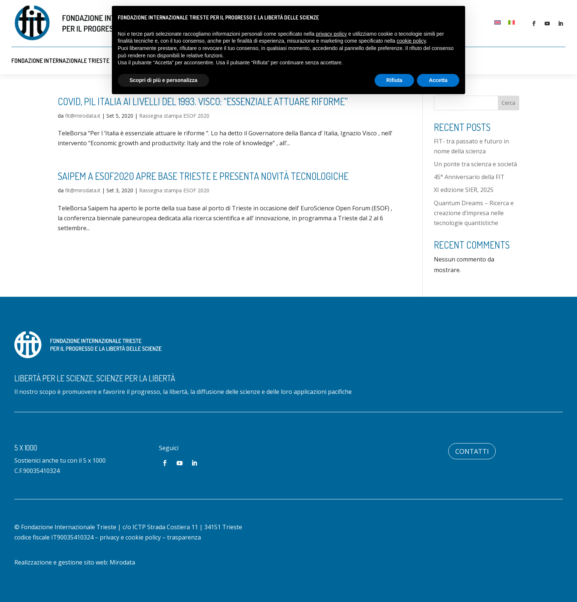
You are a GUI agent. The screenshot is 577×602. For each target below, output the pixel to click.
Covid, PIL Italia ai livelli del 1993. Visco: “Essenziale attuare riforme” (203, 101)
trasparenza (184, 537)
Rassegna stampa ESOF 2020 (174, 115)
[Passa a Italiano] (511, 22)
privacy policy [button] (331, 34)
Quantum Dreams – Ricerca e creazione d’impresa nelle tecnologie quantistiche (474, 213)
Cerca (508, 102)
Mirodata (122, 562)
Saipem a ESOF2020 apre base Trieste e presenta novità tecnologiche (203, 176)
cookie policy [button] (411, 41)
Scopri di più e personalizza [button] (163, 80)
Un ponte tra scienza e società (475, 164)
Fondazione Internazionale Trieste (60, 60)
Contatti (472, 451)
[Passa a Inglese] (498, 22)
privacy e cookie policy (130, 537)
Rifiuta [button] (394, 80)
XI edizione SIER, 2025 (463, 190)
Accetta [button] (438, 80)
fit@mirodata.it (82, 115)
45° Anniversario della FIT (469, 177)
